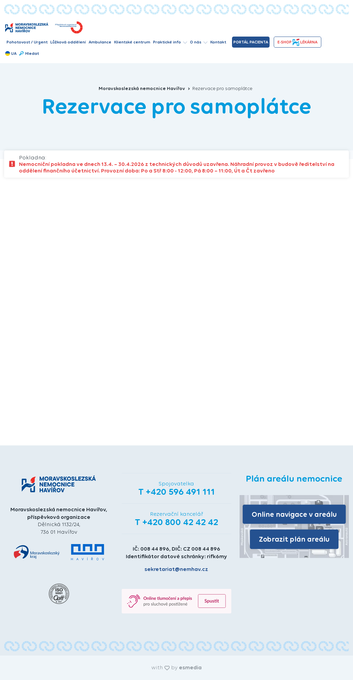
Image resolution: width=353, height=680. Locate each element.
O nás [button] (199, 42)
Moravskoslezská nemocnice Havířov (144, 88)
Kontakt (218, 42)
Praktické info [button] (170, 42)
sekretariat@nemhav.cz (176, 569)
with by (176, 667)
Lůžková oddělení (68, 42)
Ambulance (100, 42)
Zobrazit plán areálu (294, 539)
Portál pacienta (250, 42)
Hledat (29, 53)
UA (11, 53)
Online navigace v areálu (294, 514)
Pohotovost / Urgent (27, 42)
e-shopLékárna (297, 42)
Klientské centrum (132, 42)
